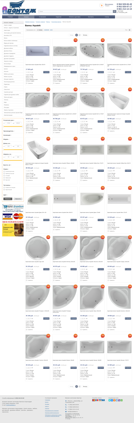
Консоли (6, 71)
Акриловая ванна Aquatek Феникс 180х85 (90, 360)
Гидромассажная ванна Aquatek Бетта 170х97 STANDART (92, 114)
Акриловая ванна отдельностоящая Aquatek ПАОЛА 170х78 (118, 114)
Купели (6, 69)
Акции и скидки (8, 25)
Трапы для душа (8, 97)
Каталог (26, 17)
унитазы (23, 410)
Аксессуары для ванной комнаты (12, 33)
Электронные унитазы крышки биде (13, 112)
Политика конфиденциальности (52, 412)
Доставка (47, 404)
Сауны (5, 87)
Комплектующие (8, 115)
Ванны (5, 38)
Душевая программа (9, 58)
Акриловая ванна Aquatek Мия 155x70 (35, 64)
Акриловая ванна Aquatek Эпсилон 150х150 (91, 261)
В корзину (46, 72)
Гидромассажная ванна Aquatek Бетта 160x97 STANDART (64, 114)
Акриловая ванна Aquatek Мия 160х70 (62, 212)
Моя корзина (109, 4)
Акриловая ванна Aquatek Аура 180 (35, 261)
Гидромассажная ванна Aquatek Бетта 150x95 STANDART (37, 114)
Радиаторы (7, 84)
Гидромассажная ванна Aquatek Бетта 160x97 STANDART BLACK (92, 65)
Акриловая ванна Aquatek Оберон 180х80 (63, 163)
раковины (30, 410)
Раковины (6, 105)
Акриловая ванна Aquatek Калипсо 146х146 (118, 311)
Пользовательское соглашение (52, 410)
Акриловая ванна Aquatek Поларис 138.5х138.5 (62, 311)
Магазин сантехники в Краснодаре (12, 408)
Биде (5, 102)
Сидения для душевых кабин (11, 94)
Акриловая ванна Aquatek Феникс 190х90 (63, 360)
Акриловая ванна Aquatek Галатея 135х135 (37, 360)
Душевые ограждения (9, 53)
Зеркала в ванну (8, 61)
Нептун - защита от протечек (11, 27)
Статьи (107, 17)
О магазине (42, 17)
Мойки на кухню (8, 76)
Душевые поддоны (9, 56)
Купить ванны (28, 408)
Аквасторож (7, 30)
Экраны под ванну (8, 110)
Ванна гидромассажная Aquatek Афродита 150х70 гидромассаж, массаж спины (64, 65)
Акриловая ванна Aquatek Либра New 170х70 (91, 163)
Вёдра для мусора (8, 43)
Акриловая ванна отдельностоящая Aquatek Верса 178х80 (37, 164)
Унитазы (6, 99)
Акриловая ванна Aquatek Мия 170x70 (117, 212)
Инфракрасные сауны (9, 66)
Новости (47, 406)
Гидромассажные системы (11, 45)
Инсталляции (7, 63)
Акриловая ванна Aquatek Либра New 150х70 (119, 163)
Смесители (7, 89)
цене (51, 29)
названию (46, 29)
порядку (39, 30)
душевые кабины (15, 410)
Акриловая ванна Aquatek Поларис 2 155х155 (37, 311)
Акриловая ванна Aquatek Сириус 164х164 (118, 261)
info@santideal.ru (10, 405)
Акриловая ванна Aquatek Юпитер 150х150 (64, 261)
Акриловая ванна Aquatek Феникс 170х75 (118, 360)
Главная (10, 17)
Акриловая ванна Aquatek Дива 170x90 (90, 212)
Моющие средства (8, 79)
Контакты (91, 17)
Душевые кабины (8, 48)
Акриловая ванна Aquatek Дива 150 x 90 (36, 212)
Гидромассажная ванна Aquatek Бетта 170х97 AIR (119, 65)
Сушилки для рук (8, 92)
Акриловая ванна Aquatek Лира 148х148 (90, 311)
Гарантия (58, 17)
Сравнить (30, 83)
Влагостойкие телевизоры (10, 40)
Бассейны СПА (8, 35)
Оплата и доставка (74, 17)
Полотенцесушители (9, 81)
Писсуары (6, 107)
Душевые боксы (8, 51)
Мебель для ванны (9, 74)
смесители (5, 412)
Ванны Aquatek (33, 25)
